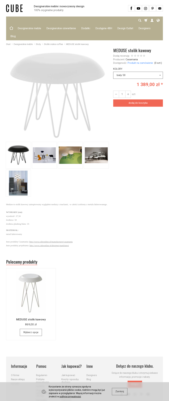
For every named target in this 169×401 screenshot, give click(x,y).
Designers (91, 359)
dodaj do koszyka (138, 87)
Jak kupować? (71, 350)
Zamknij (119, 391)
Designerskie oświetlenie (61, 20)
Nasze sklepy (18, 363)
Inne (89, 350)
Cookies (40, 370)
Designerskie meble (29, 20)
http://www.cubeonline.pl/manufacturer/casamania (51, 226)
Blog (88, 363)
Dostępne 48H (103, 20)
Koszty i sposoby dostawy (70, 364)
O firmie (15, 359)
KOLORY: (118, 53)
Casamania (132, 43)
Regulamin (41, 359)
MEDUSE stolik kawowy (31, 303)
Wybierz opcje (30, 316)
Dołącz (135, 368)
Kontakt (15, 367)
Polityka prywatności (42, 364)
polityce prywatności (70, 396)
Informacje (19, 350)
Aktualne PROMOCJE (67, 371)
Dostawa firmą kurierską (69, 378)
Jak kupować (68, 359)
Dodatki (85, 20)
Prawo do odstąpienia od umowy (43, 377)
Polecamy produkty (21, 246)
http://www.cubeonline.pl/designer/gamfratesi (49, 229)
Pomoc (41, 350)
